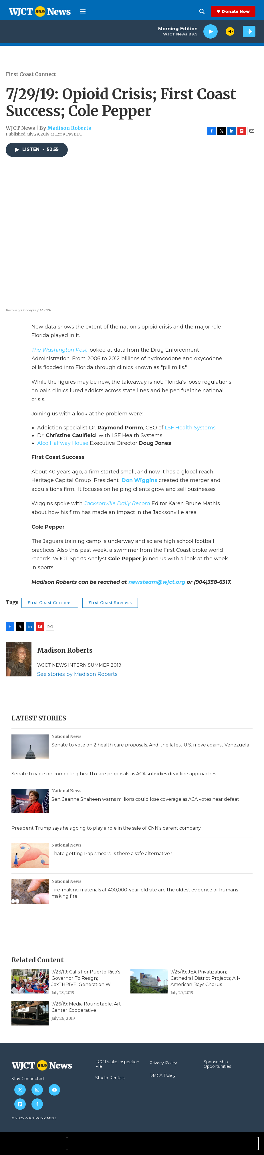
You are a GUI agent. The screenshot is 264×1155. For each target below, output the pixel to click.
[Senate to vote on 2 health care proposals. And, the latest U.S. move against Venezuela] (30, 746)
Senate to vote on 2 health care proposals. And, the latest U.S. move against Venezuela (150, 745)
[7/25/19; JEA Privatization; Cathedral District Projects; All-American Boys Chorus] (149, 981)
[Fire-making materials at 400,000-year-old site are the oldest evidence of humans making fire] (30, 891)
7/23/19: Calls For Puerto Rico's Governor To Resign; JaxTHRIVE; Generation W (85, 978)
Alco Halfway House (62, 443)
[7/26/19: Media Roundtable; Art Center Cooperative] (30, 1013)
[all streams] (249, 31)
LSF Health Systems (190, 428)
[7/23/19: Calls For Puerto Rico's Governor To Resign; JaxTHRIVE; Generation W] (30, 981)
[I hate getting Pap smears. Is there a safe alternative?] (30, 855)
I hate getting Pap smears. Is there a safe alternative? (111, 853)
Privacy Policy (163, 1063)
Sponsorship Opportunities (217, 1064)
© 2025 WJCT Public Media (34, 1118)
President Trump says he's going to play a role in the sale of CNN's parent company (106, 828)
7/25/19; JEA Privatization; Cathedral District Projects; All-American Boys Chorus (205, 978)
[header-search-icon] (201, 11)
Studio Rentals (109, 1078)
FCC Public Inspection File (117, 1064)
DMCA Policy (162, 1076)
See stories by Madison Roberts (77, 674)
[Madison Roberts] (18, 659)
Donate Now (236, 11)
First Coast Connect (31, 74)
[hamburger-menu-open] (83, 11)
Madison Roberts (69, 128)
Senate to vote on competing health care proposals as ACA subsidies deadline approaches (113, 773)
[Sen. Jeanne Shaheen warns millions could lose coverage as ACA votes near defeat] (30, 801)
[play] (210, 31)
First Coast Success (110, 602)
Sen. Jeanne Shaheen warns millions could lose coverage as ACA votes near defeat (145, 799)
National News (66, 736)
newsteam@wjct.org (156, 582)
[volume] (230, 31)
